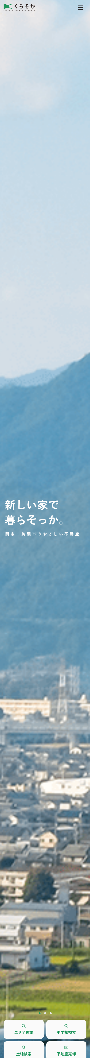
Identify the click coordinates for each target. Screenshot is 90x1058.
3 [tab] (51, 1013)
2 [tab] (45, 1013)
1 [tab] (40, 1013)
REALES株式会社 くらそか (19, 7)
